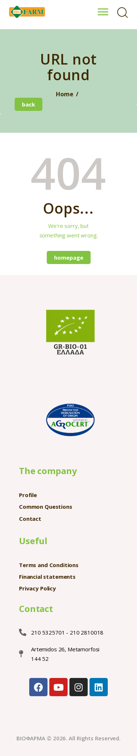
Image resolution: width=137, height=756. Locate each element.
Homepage (68, 257)
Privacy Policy (37, 588)
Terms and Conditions (49, 565)
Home (64, 94)
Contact (30, 518)
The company (48, 471)
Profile (28, 495)
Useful (33, 541)
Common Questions (45, 506)
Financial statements (47, 576)
